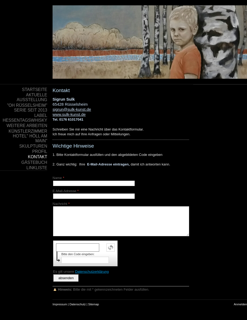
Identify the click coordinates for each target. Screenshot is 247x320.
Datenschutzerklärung (92, 272)
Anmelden (240, 304)
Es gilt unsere (81, 272)
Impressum (60, 304)
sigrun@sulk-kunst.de (72, 109)
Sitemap (93, 304)
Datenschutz (77, 304)
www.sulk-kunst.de (69, 114)
